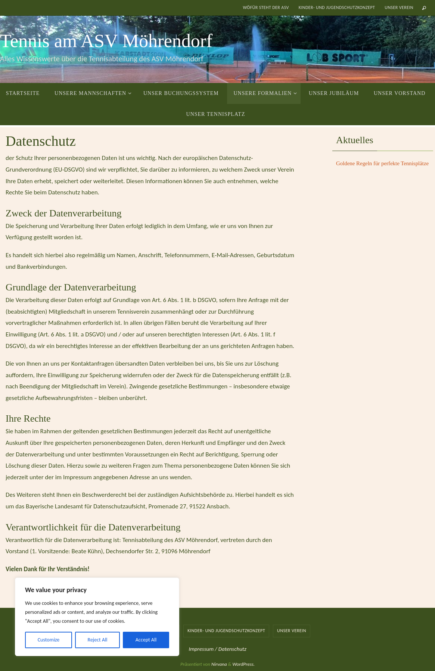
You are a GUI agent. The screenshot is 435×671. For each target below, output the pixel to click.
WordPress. (243, 664)
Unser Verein (399, 7)
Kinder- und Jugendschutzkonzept (337, 7)
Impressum (202, 649)
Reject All (98, 640)
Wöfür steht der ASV (266, 7)
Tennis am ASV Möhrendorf (106, 40)
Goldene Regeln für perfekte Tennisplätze (382, 163)
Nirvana (219, 664)
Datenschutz (232, 649)
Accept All (146, 640)
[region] (97, 617)
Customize (49, 640)
